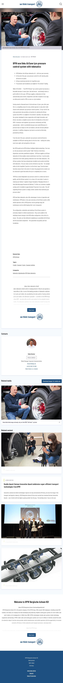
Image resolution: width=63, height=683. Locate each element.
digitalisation (21, 273)
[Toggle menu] (3, 4)
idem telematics (32, 273)
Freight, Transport (17, 265)
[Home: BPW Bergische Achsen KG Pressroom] (31, 4)
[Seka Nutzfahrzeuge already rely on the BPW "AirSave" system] (31, 403)
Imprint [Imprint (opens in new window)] (31, 673)
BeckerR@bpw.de (31, 364)
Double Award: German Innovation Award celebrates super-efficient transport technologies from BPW (31, 485)
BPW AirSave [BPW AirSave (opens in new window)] (16, 257)
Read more (31, 310)
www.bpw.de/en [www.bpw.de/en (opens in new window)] (31, 671)
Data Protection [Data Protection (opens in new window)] (31, 676)
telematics (15, 273)
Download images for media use (51, 381)
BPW (26, 273)
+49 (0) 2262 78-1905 (31, 366)
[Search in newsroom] (60, 4)
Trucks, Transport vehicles (28, 265)
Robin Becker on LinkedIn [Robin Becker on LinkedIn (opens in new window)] (31, 369)
